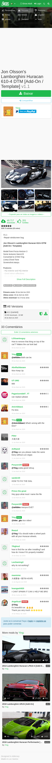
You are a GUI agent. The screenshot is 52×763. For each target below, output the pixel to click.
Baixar (26, 93)
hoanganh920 (18, 588)
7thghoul (16, 546)
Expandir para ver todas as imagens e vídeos (26, 214)
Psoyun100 (17, 465)
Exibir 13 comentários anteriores (26, 332)
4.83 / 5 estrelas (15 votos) (10, 228)
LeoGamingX (18, 562)
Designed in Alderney (10, 756)
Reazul (15, 530)
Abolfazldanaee (19, 367)
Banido (25, 465)
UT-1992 (15, 380)
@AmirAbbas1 (18, 423)
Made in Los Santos (9, 759)
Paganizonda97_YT (20, 394)
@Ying (15, 452)
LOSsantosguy (18, 338)
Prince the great (19, 491)
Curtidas (25, 222)
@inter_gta (17, 520)
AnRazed (16, 449)
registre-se (41, 621)
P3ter (14, 436)
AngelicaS (16, 601)
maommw (16, 575)
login (30, 621)
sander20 (16, 478)
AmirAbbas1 (17, 407)
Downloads (11, 222)
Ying (17, 108)
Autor (19, 354)
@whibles (16, 357)
